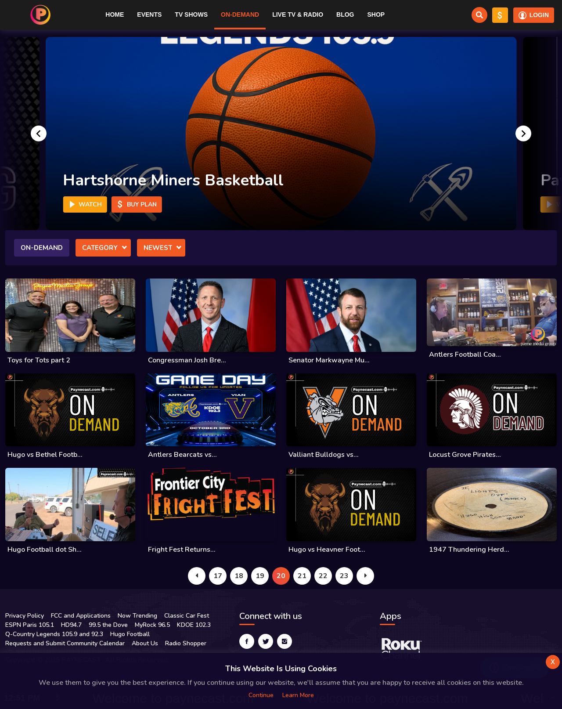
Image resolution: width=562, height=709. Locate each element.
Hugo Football (130, 634)
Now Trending (137, 615)
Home (114, 14)
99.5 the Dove (108, 625)
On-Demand (240, 14)
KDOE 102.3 (194, 625)
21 (302, 576)
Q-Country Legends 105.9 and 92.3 (54, 634)
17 (217, 576)
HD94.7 (71, 625)
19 (260, 576)
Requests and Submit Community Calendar (65, 643)
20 (281, 576)
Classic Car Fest (186, 615)
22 (323, 576)
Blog (345, 14)
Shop (376, 14)
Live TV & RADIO (297, 14)
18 (238, 576)
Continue (261, 695)
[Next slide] (523, 133)
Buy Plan (136, 204)
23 (344, 576)
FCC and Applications (81, 615)
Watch (85, 204)
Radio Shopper (185, 643)
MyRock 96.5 (152, 625)
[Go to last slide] (39, 133)
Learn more (298, 695)
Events (149, 14)
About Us (145, 643)
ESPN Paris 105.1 (29, 625)
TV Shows (191, 14)
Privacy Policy (24, 615)
